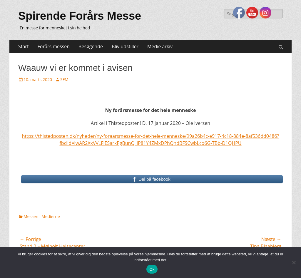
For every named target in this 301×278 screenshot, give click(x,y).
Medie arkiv (160, 46)
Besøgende (90, 46)
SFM (64, 79)
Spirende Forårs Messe (79, 16)
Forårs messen (54, 46)
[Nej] (294, 262)
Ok (151, 269)
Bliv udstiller (125, 46)
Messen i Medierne (42, 216)
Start (23, 46)
